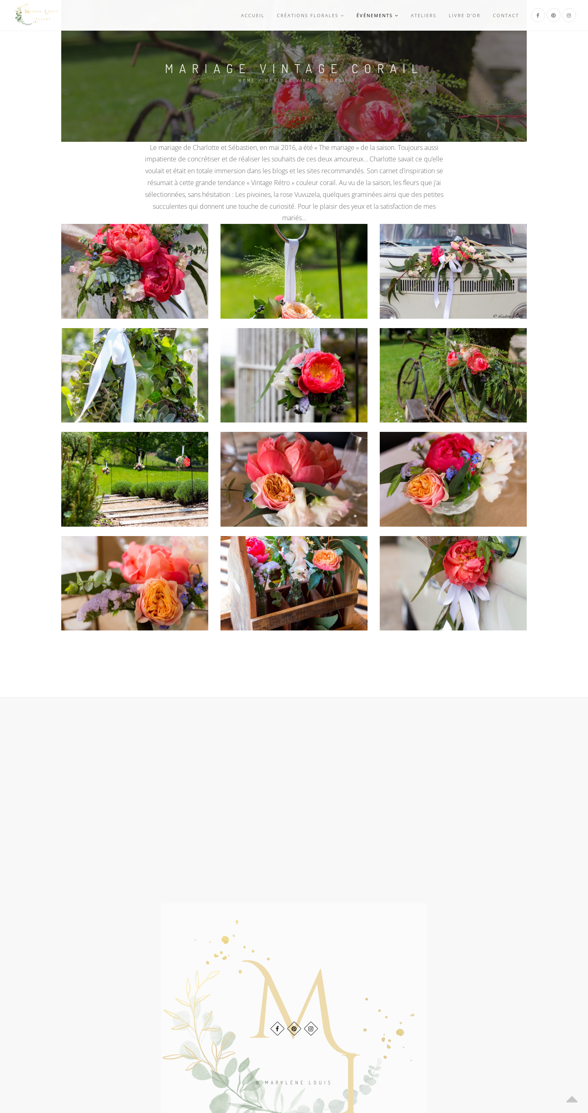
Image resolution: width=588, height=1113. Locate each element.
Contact (506, 15)
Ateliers (424, 15)
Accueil (253, 15)
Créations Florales (310, 15)
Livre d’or (465, 15)
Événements (377, 15)
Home (247, 80)
